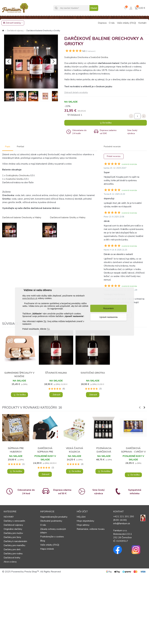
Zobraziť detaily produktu (76, 92)
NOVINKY (9, 516)
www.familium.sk (29, 298)
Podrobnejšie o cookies (52, 536)
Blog (42, 540)
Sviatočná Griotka (99, 57)
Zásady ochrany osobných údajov (53, 530)
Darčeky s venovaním (14, 520)
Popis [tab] (7, 146)
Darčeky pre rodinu (13, 553)
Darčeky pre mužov (13, 533)
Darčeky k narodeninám (15, 541)
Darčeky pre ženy (12, 537)
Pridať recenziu (113, 156)
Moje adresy (83, 525)
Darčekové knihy (12, 557)
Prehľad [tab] (20, 146)
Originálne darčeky (13, 529)
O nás (112, 23)
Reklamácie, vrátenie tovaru (90, 529)
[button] (53, 61)
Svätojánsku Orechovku (18, 175)
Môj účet (81, 516)
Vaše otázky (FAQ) (126, 23)
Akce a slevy (10, 561)
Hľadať (94, 8)
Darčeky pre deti (12, 549)
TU (45, 321)
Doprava (102, 23)
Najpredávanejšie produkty (53, 516)
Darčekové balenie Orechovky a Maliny (21, 217)
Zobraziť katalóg (12, 22)
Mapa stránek (47, 549)
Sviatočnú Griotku (15, 179)
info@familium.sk (121, 523)
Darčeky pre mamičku (14, 545)
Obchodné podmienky (51, 520)
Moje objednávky (85, 520)
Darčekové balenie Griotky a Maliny (67, 217)
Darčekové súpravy (13, 525)
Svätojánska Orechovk (75, 57)
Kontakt (142, 23)
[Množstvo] (137, 116)
